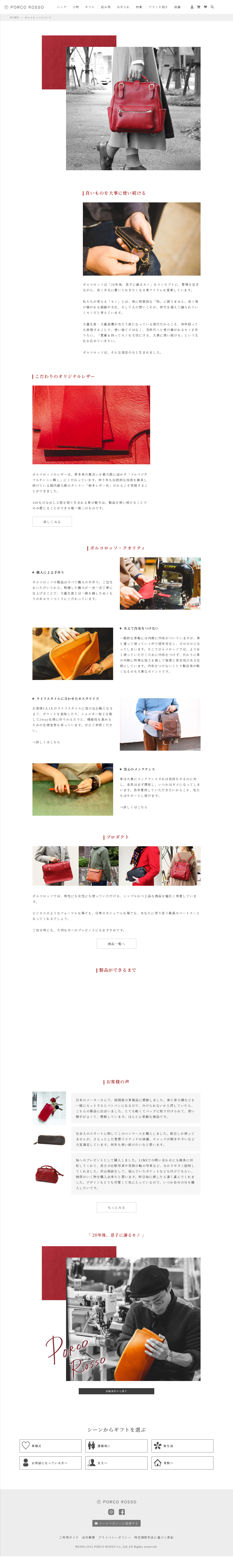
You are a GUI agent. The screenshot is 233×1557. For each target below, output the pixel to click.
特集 (139, 7)
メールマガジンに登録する (116, 1523)
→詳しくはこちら (46, 742)
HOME (14, 17)
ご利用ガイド (69, 1537)
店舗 (177, 7)
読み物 (106, 7)
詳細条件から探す (116, 1391)
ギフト (90, 7)
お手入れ (123, 7)
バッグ (62, 7)
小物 (76, 7)
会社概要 (88, 1537)
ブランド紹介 (158, 7)
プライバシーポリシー (114, 1537)
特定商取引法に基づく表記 (154, 1537)
